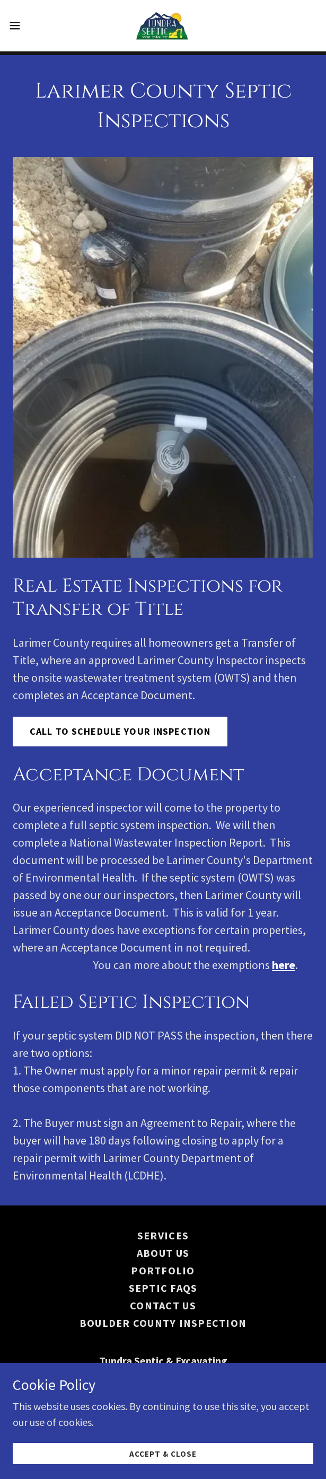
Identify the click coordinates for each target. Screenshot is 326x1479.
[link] (163, 25)
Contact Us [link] (163, 1305)
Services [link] (163, 1235)
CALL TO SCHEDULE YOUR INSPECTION (120, 731)
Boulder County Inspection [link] (163, 1323)
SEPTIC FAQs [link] (163, 1288)
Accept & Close (162, 1454)
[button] (28, 25)
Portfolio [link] (163, 1270)
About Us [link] (163, 1253)
